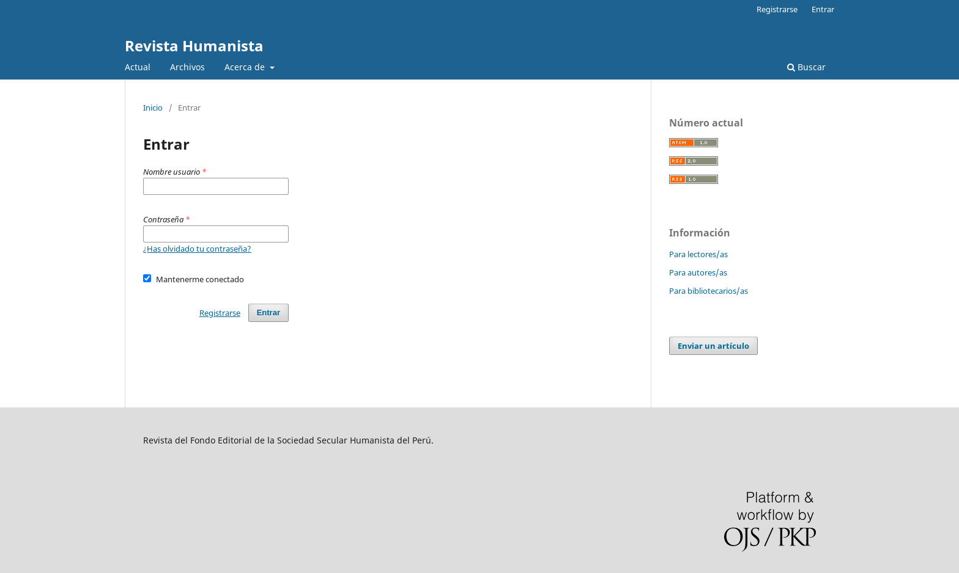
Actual (137, 67)
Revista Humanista (194, 45)
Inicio (153, 107)
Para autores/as (698, 272)
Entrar (823, 9)
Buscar (806, 67)
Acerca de (245, 67)
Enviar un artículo (713, 345)
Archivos (187, 67)
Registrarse (777, 9)
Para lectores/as (698, 254)
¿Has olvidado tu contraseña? (197, 248)
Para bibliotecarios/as (708, 290)
